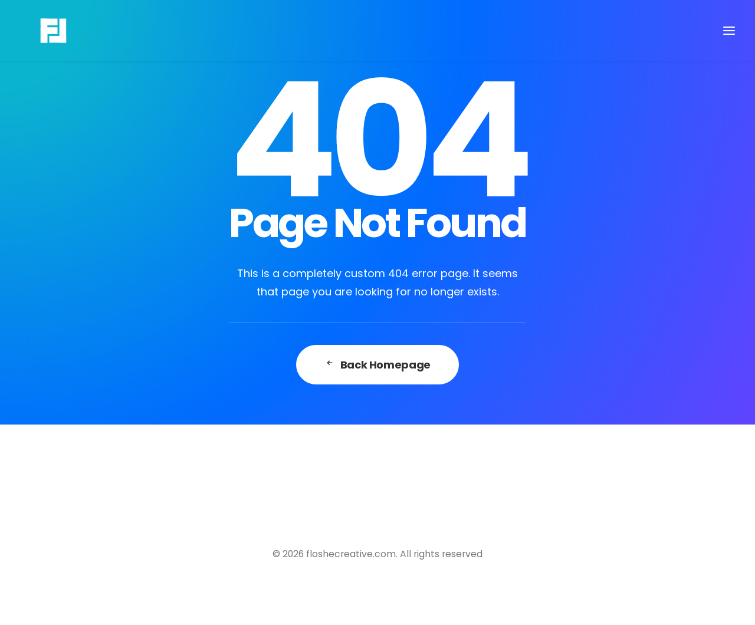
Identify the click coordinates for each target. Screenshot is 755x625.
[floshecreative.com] (35, 30)
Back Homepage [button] (377, 364)
